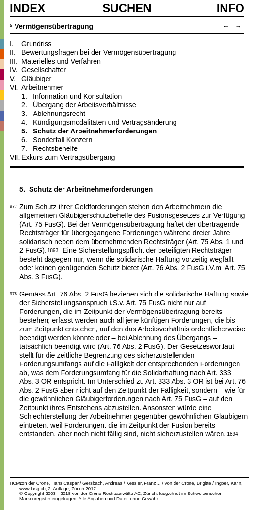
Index (27, 8)
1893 (53, 250)
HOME (16, 483)
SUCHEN (126, 7)
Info (230, 8)
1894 (232, 433)
